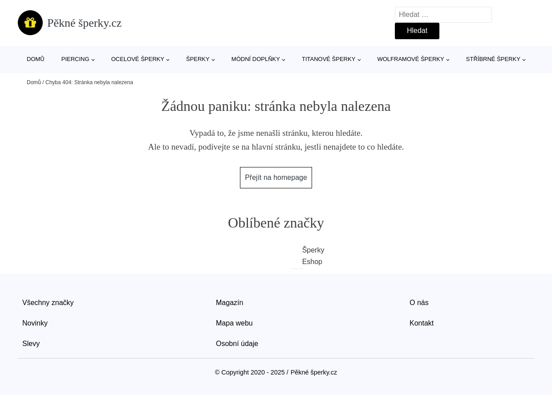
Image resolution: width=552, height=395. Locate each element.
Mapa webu (234, 323)
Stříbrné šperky (493, 59)
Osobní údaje (237, 343)
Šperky (198, 59)
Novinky (35, 323)
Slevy (31, 343)
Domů (36, 59)
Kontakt (422, 323)
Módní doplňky (255, 59)
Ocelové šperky (137, 59)
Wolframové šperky (410, 59)
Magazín (229, 302)
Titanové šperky (328, 59)
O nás (419, 302)
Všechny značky (48, 302)
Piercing (75, 59)
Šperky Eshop (303, 255)
